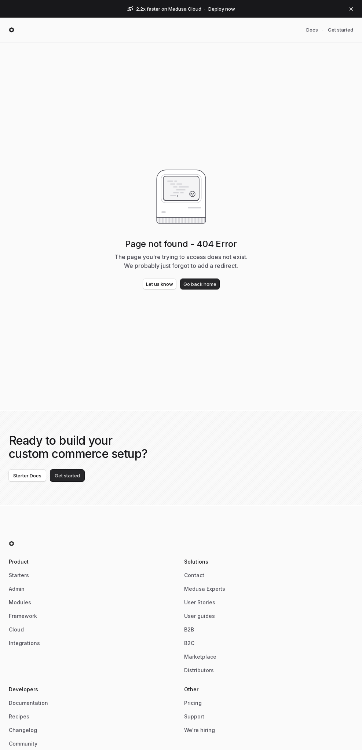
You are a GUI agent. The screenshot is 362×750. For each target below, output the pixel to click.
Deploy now (221, 9)
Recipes (19, 716)
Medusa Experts (204, 589)
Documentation (28, 703)
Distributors (199, 670)
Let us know (159, 284)
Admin (17, 589)
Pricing (193, 703)
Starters (19, 575)
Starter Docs (27, 475)
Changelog (23, 730)
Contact (194, 575)
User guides (199, 616)
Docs (312, 30)
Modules (20, 602)
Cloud (16, 629)
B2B (189, 629)
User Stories (199, 602)
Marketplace (200, 656)
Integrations (24, 643)
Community (23, 743)
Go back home (199, 284)
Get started (340, 30)
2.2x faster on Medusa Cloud (168, 9)
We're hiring (199, 730)
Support (194, 716)
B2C (189, 643)
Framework (23, 616)
